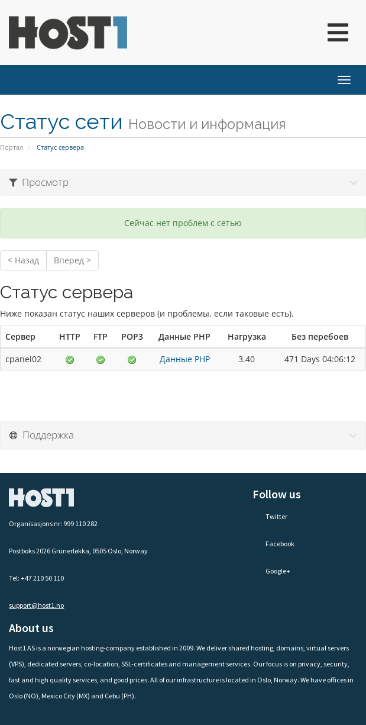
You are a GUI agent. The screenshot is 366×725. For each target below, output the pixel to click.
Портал (11, 147)
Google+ (271, 570)
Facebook (273, 543)
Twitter (269, 516)
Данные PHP (185, 359)
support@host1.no (36, 605)
